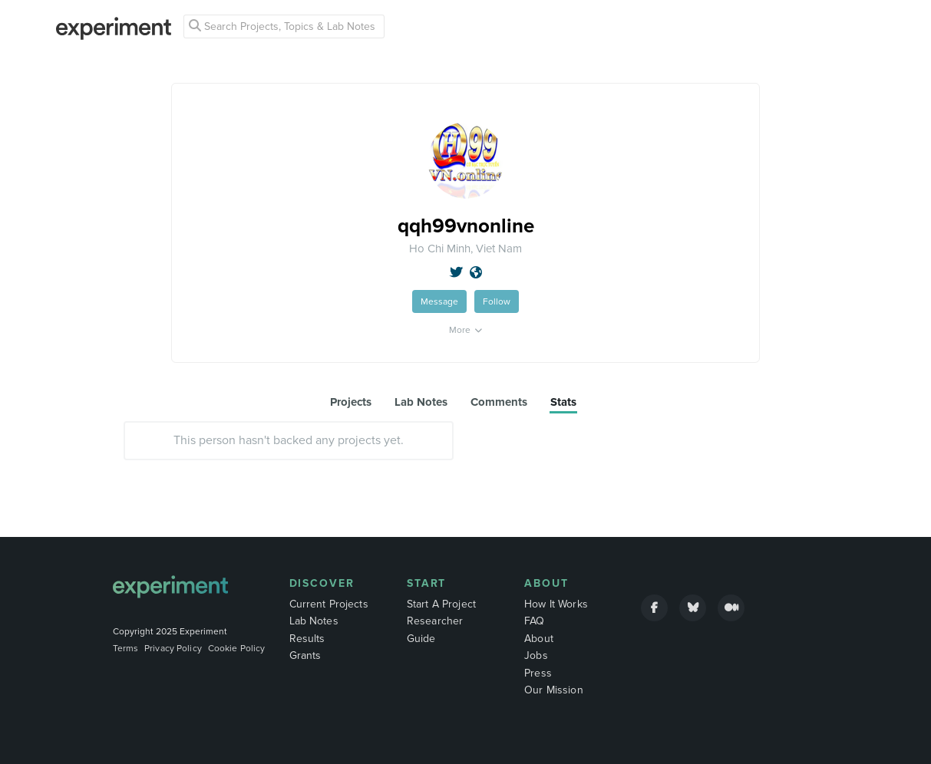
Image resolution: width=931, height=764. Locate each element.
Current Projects (328, 604)
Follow (496, 301)
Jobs (536, 655)
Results (307, 638)
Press (538, 673)
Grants (305, 655)
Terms (126, 648)
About (546, 583)
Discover (322, 583)
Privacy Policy (173, 648)
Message (439, 301)
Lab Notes (313, 620)
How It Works (556, 604)
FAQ (534, 620)
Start (427, 583)
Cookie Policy (237, 648)
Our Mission (553, 689)
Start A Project (441, 604)
